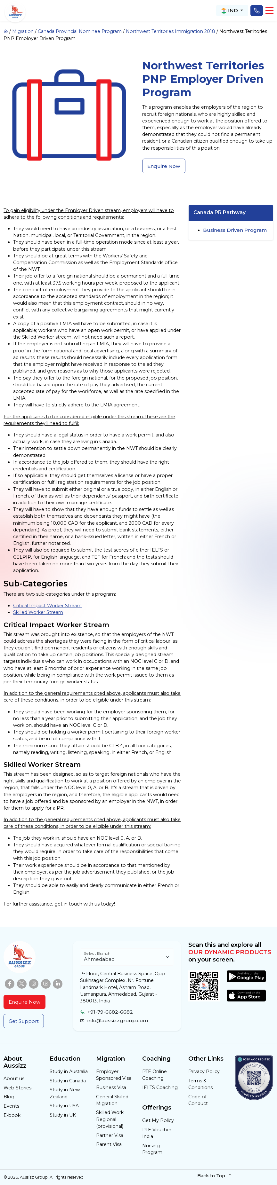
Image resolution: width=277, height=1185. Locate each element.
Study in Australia (69, 1071)
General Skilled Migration (112, 1100)
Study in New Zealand (65, 1093)
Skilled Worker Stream (38, 612)
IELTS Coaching (160, 1087)
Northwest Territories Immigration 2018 (170, 31)
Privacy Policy (204, 1071)
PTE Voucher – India (158, 1133)
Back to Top (214, 1176)
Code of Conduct (198, 1100)
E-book (12, 1115)
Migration (23, 31)
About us (14, 1078)
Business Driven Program (235, 230)
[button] (269, 10)
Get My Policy (158, 1120)
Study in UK (63, 1115)
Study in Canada (68, 1081)
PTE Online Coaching (154, 1075)
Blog (9, 1097)
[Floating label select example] (127, 957)
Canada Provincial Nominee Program (80, 31)
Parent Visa (109, 1144)
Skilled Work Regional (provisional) (110, 1119)
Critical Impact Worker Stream (47, 605)
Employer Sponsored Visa (113, 1075)
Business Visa (111, 1087)
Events (11, 1106)
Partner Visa (109, 1135)
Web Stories (17, 1088)
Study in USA (64, 1106)
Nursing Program (152, 1149)
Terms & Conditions (200, 1084)
